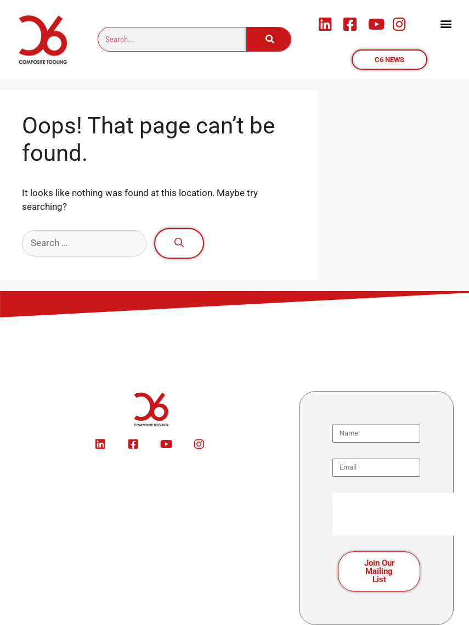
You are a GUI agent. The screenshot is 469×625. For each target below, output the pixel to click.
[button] (446, 24)
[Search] (268, 39)
